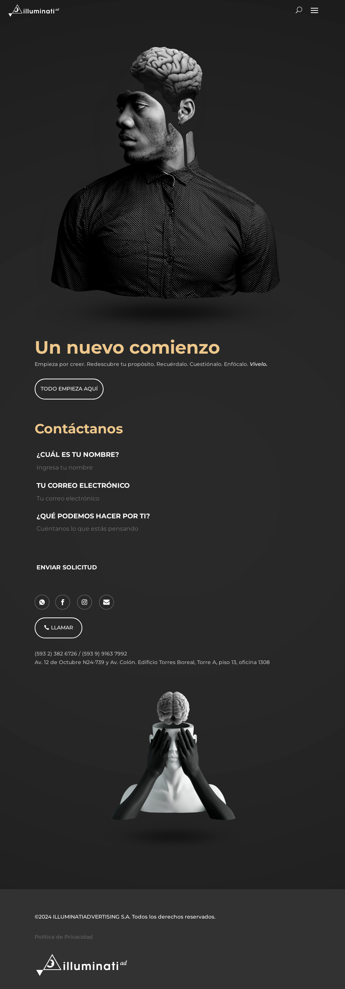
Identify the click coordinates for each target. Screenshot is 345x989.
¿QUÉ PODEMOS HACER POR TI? (93, 516)
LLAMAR (62, 627)
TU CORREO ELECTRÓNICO (83, 485)
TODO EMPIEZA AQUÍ (69, 388)
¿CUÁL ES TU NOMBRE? (78, 455)
